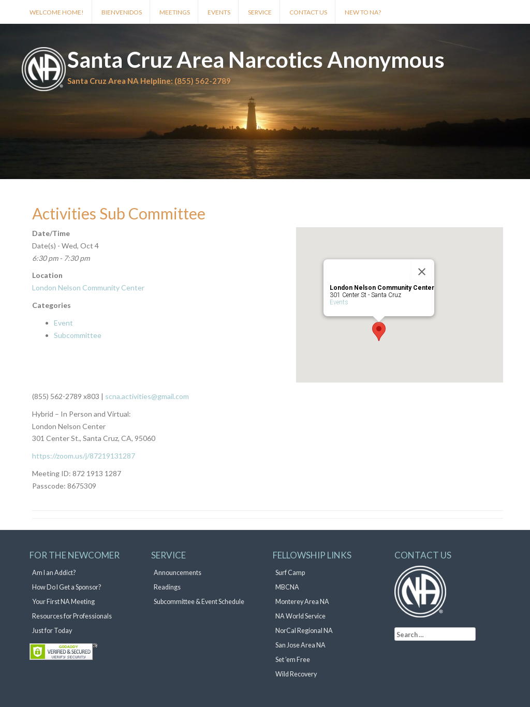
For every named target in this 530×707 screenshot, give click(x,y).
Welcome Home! (57, 12)
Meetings (174, 12)
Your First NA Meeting (63, 602)
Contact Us (308, 12)
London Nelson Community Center (88, 287)
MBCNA (287, 587)
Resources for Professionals (72, 616)
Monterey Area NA (302, 602)
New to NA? (363, 12)
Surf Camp (290, 573)
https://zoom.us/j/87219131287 (83, 455)
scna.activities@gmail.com (146, 396)
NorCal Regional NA (304, 631)
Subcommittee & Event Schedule (199, 602)
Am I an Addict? (54, 573)
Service (260, 12)
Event (63, 322)
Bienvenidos (121, 12)
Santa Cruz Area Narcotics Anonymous (256, 59)
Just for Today (52, 631)
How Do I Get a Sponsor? (66, 587)
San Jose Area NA (300, 645)
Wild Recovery (296, 674)
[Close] (421, 271)
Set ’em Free (292, 660)
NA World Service (300, 616)
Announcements (177, 573)
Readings (167, 587)
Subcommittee (77, 335)
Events (219, 12)
